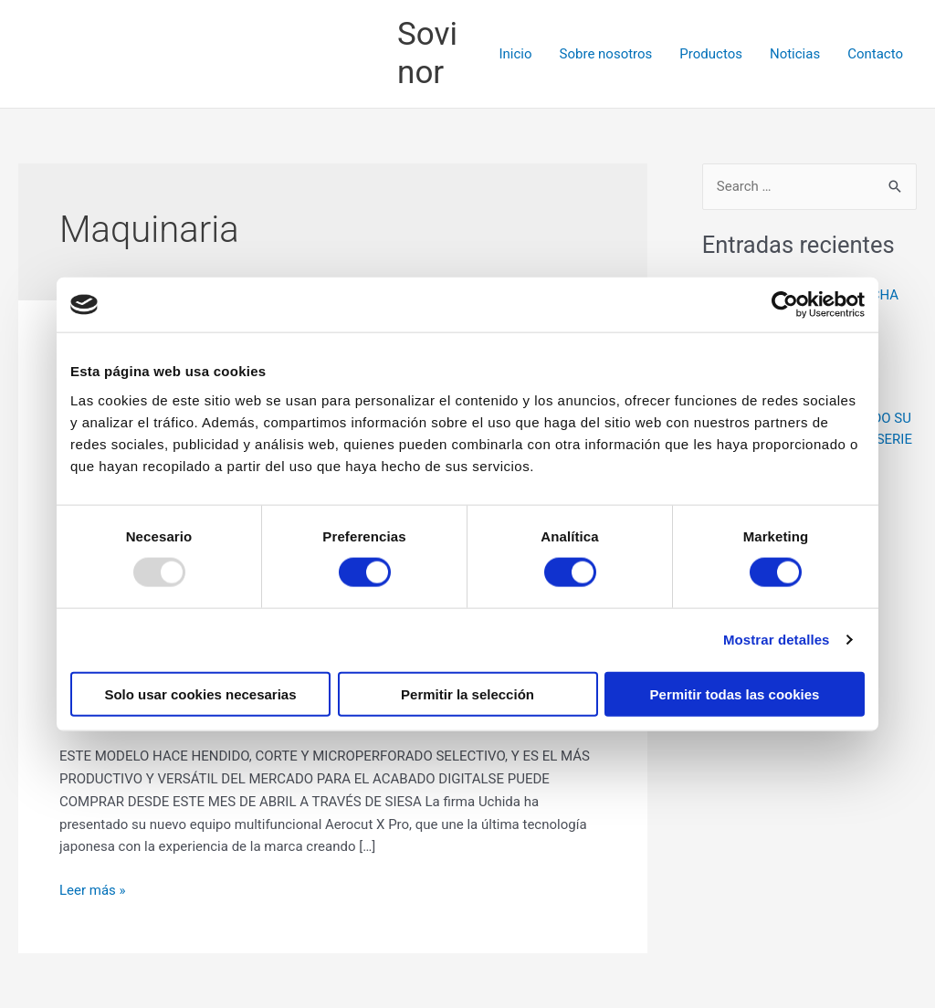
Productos (710, 54)
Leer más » (92, 888)
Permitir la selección (467, 693)
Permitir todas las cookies (735, 693)
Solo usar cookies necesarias (200, 693)
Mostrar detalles (776, 639)
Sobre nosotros (606, 54)
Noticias (795, 54)
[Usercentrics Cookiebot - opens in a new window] (785, 305)
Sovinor (427, 53)
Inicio (515, 54)
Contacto (875, 54)
